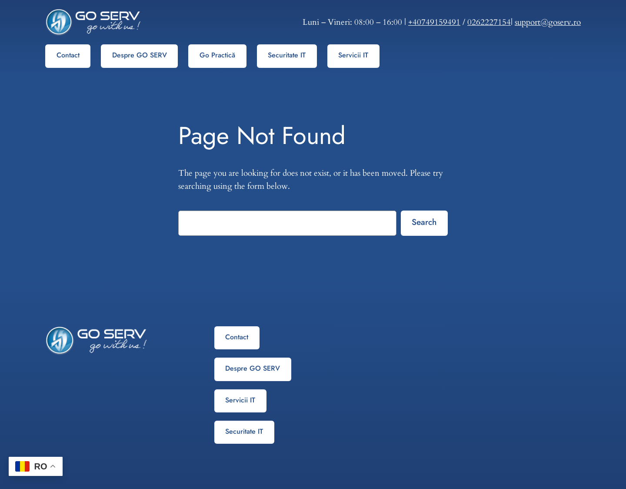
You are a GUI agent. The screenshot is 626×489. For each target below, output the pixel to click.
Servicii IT (353, 55)
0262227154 (489, 22)
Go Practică (217, 55)
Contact (68, 55)
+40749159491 (434, 22)
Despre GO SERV (139, 55)
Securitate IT (287, 55)
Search (424, 222)
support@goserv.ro (548, 22)
